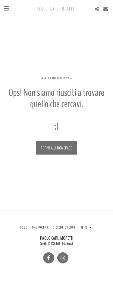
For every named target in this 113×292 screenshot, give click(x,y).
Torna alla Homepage (56, 148)
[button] (7, 8)
